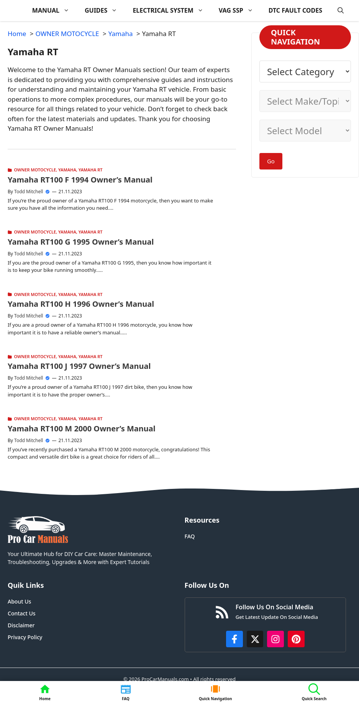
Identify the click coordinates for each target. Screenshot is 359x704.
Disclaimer (21, 625)
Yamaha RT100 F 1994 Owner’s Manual (80, 179)
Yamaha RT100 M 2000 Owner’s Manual (82, 428)
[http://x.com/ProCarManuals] (255, 639)
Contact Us (22, 613)
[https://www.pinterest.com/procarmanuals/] (296, 639)
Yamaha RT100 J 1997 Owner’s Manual (79, 366)
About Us (19, 601)
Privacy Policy (25, 637)
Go (271, 161)
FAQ (190, 536)
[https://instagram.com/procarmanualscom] (275, 639)
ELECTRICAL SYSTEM (172, 10)
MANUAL (54, 10)
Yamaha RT (91, 170)
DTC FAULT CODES (295, 10)
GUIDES (105, 10)
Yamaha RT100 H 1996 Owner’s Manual (81, 304)
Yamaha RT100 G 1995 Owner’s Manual (81, 242)
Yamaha (67, 170)
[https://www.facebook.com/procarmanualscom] (234, 639)
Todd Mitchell (28, 191)
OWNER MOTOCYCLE (35, 170)
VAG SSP (240, 10)
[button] (340, 10)
